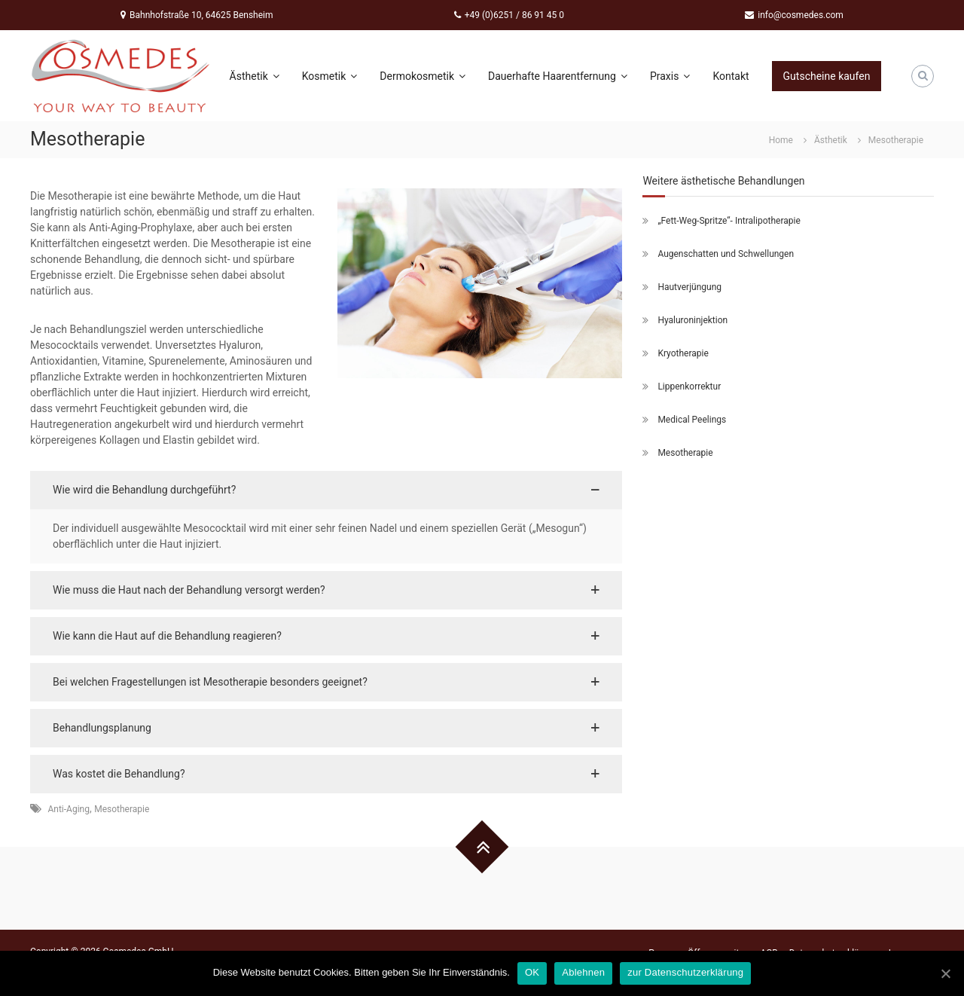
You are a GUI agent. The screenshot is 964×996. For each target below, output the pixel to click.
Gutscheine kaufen (827, 76)
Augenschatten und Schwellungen (725, 254)
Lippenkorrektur (689, 386)
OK (532, 972)
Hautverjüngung (689, 287)
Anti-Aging (68, 809)
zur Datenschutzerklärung (685, 972)
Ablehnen (583, 972)
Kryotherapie (682, 353)
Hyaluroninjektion (692, 320)
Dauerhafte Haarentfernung (557, 76)
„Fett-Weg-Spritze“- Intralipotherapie (728, 220)
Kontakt (730, 76)
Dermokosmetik (422, 76)
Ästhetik (254, 76)
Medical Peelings (691, 419)
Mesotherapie (121, 809)
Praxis (670, 76)
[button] (326, 490)
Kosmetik (330, 76)
